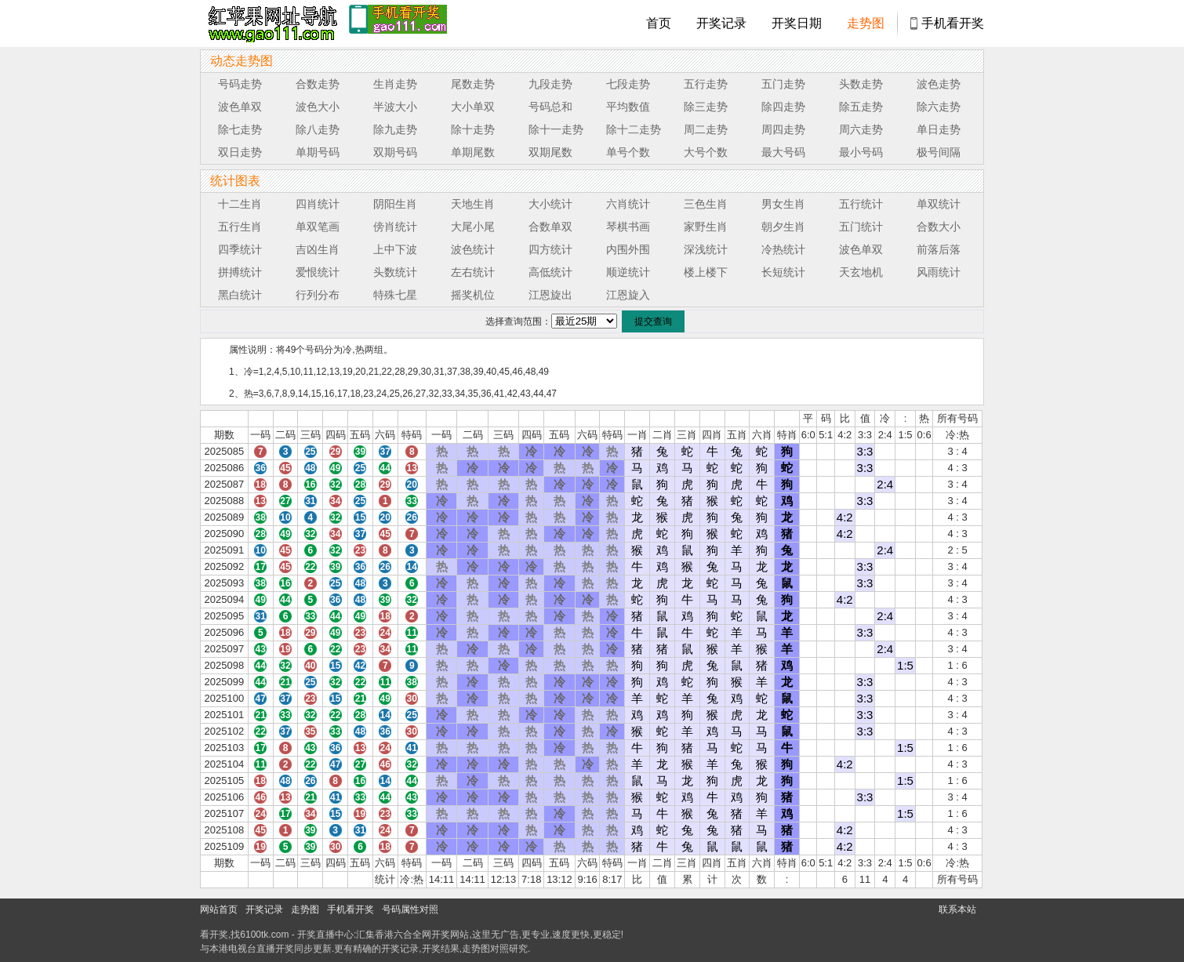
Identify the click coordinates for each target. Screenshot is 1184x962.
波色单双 (240, 106)
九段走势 (550, 84)
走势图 (865, 23)
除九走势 (395, 129)
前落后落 (939, 249)
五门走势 (783, 84)
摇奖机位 (473, 295)
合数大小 (939, 226)
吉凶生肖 (318, 249)
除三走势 (706, 106)
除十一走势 (555, 129)
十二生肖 (240, 204)
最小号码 (861, 152)
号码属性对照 (410, 909)
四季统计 (240, 249)
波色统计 (473, 249)
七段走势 (628, 84)
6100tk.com (264, 934)
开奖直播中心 (325, 934)
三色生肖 (706, 204)
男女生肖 (783, 204)
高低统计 (550, 272)
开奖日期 (797, 23)
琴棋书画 (628, 226)
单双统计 (939, 204)
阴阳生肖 (395, 204)
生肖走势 (395, 84)
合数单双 (550, 226)
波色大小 (318, 106)
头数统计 (395, 272)
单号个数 (628, 152)
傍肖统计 (395, 226)
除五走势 (861, 106)
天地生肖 (473, 204)
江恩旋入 (628, 295)
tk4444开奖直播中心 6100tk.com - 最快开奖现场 (270, 23)
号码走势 (240, 84)
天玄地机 (861, 272)
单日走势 (939, 129)
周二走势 (706, 129)
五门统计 (861, 226)
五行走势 (706, 84)
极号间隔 (939, 152)
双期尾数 (550, 152)
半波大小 (395, 106)
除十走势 (473, 129)
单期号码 (318, 152)
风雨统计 (939, 272)
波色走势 (939, 84)
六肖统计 (628, 204)
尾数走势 (473, 84)
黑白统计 (240, 295)
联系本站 (957, 909)
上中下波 (395, 249)
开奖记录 (721, 23)
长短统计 (783, 272)
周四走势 (783, 129)
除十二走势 (633, 129)
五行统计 (861, 204)
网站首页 (219, 909)
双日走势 (240, 152)
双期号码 (395, 152)
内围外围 (628, 249)
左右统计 (473, 272)
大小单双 (473, 106)
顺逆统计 (628, 272)
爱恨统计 (318, 272)
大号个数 (706, 152)
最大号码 (783, 152)
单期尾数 (473, 152)
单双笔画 (318, 226)
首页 (658, 23)
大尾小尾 (473, 226)
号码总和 (550, 106)
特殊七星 (395, 295)
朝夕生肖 (783, 226)
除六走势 (939, 106)
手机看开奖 (952, 23)
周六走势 (861, 129)
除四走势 (783, 106)
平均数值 (628, 106)
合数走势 (318, 84)
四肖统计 (318, 204)
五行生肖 (240, 226)
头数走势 (861, 84)
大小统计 (550, 204)
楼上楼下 (706, 272)
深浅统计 (706, 249)
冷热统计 (783, 249)
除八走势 (318, 129)
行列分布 (318, 295)
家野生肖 (706, 226)
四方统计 (550, 249)
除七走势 (240, 129)
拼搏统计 (240, 272)
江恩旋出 (550, 295)
